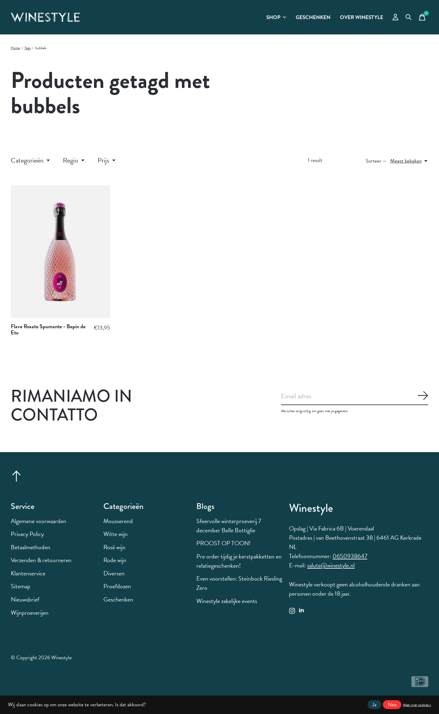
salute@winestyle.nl (331, 565)
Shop (276, 17)
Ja (374, 704)
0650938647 (350, 556)
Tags (28, 48)
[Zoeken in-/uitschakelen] (408, 17)
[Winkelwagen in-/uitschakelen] (422, 17)
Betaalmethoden (30, 547)
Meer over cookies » (417, 705)
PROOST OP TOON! (223, 543)
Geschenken (313, 17)
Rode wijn (114, 560)
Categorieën (31, 160)
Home (15, 48)
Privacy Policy (27, 533)
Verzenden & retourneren (41, 560)
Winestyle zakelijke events (226, 601)
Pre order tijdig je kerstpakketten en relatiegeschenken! (239, 561)
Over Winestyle (361, 17)
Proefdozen (117, 586)
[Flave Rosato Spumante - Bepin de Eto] (60, 251)
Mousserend (118, 521)
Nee (392, 704)
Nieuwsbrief (25, 599)
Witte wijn (115, 533)
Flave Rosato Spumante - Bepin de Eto (48, 329)
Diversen (114, 573)
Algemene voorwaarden (38, 521)
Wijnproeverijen (29, 612)
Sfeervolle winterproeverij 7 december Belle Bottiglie (228, 525)
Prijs (107, 160)
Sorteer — (376, 161)
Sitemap (20, 586)
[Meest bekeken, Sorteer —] (409, 161)
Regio (74, 160)
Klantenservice (28, 573)
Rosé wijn (114, 547)
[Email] (354, 396)
